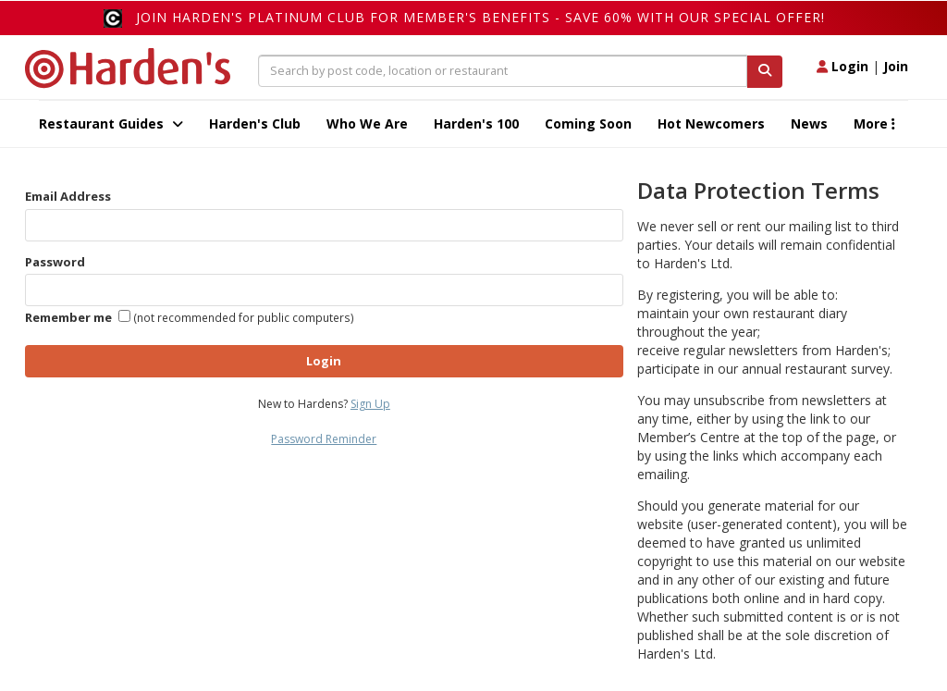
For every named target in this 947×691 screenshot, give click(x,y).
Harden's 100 (476, 123)
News (809, 123)
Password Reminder (323, 439)
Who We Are (367, 123)
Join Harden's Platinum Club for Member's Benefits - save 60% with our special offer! (480, 17)
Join (895, 66)
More (874, 123)
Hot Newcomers (711, 123)
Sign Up (370, 404)
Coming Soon (588, 123)
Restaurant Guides (111, 123)
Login (842, 66)
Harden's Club (255, 123)
